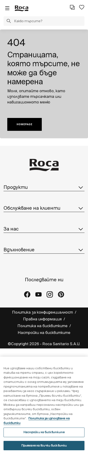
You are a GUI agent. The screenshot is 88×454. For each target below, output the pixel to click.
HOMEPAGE (24, 124)
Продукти (44, 187)
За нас (44, 229)
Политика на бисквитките (43, 326)
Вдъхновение (44, 249)
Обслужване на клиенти (44, 208)
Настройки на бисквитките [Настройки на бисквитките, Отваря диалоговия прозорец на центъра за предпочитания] (44, 432)
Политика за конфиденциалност (43, 312)
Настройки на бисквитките (44, 332)
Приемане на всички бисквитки (44, 445)
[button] (8, 21)
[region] (44, 405)
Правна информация (43, 319)
